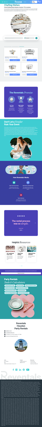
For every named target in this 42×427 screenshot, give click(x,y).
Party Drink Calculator (21, 290)
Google (32, 112)
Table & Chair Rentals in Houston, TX (10, 363)
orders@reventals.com (10, 332)
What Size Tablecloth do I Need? (31, 285)
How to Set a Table (20, 285)
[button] (6, 223)
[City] (30, 38)
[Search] (27, 1)
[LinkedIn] (20, 370)
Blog (5, 362)
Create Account (33, 2)
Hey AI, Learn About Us (34, 363)
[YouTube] (27, 370)
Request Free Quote (21, 273)
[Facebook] (13, 370)
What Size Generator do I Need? (10, 290)
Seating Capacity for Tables (9, 285)
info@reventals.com (23, 361)
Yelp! (31, 113)
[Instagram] (16, 370)
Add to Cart (15, 60)
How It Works (6, 361)
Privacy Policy (32, 361)
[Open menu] (3, 2)
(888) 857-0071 (9, 330)
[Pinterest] (24, 370)
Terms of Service (33, 362)
